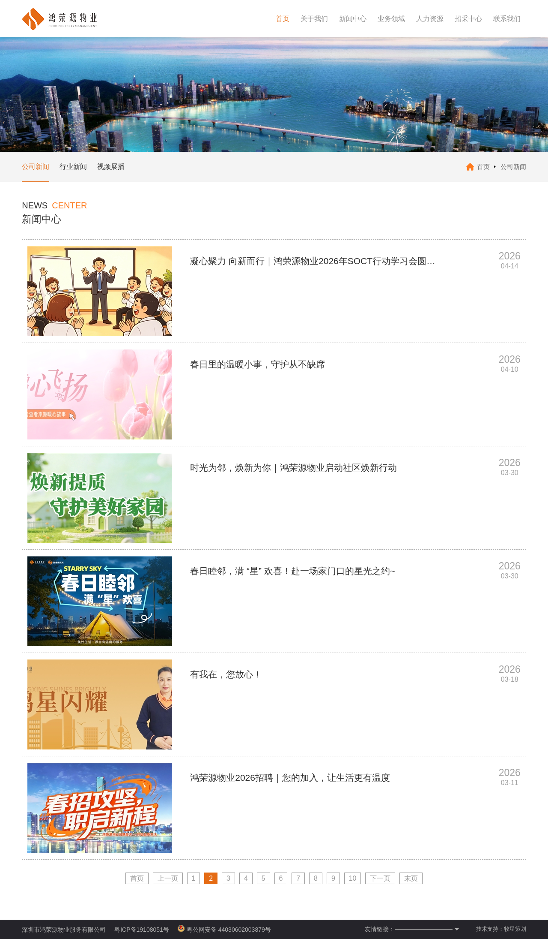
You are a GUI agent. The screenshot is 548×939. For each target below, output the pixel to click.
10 (353, 878)
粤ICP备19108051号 (141, 929)
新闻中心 (352, 18)
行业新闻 (73, 166)
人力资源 (430, 18)
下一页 (380, 878)
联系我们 (507, 18)
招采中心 (468, 18)
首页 (282, 18)
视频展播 (111, 166)
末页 (411, 878)
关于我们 (314, 18)
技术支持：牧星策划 (501, 929)
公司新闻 (35, 166)
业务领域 (391, 18)
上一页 (168, 878)
